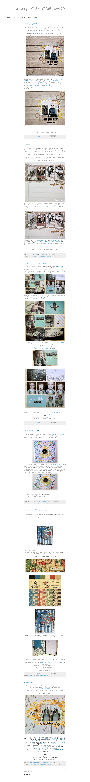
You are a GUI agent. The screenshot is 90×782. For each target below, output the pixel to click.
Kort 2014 (41, 503)
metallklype (39, 243)
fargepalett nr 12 (57, 464)
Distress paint (35, 85)
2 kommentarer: (44, 674)
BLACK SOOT (53, 744)
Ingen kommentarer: (45, 501)
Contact (35, 17)
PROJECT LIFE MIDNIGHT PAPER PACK (46, 738)
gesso (34, 82)
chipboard (41, 240)
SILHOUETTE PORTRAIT (57, 750)
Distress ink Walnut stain (50, 242)
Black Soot (31, 84)
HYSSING (44, 747)
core (55, 342)
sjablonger (39, 82)
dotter (44, 87)
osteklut (50, 662)
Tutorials (30, 17)
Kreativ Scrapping (59, 662)
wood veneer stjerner (46, 414)
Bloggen (8, 17)
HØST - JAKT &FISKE (45, 689)
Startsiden (45, 769)
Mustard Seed (47, 85)
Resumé (14, 17)
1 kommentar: (44, 254)
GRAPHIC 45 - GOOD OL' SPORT (35, 510)
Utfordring (46, 503)
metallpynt (43, 662)
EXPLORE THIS (29, 145)
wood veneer (48, 348)
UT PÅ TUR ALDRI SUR (31, 24)
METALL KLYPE (35, 747)
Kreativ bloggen (59, 267)
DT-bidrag (42, 138)
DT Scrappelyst (31, 503)
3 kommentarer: (44, 136)
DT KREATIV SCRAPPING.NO (34, 138)
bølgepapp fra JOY (52, 81)
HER (39, 751)
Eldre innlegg (63, 769)
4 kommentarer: (44, 762)
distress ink (47, 82)
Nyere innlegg (27, 769)
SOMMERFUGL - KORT (31, 431)
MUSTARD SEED (44, 744)
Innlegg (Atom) (33, 771)
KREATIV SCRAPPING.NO (42, 748)
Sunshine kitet (54, 412)
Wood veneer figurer (58, 240)
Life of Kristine (53, 138)
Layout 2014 (46, 138)
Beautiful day (28, 682)
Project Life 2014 (22, 17)
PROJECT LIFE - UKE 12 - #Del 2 (35, 263)
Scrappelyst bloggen (58, 434)
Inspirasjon (42, 424)
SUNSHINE (61, 342)
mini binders (47, 243)
